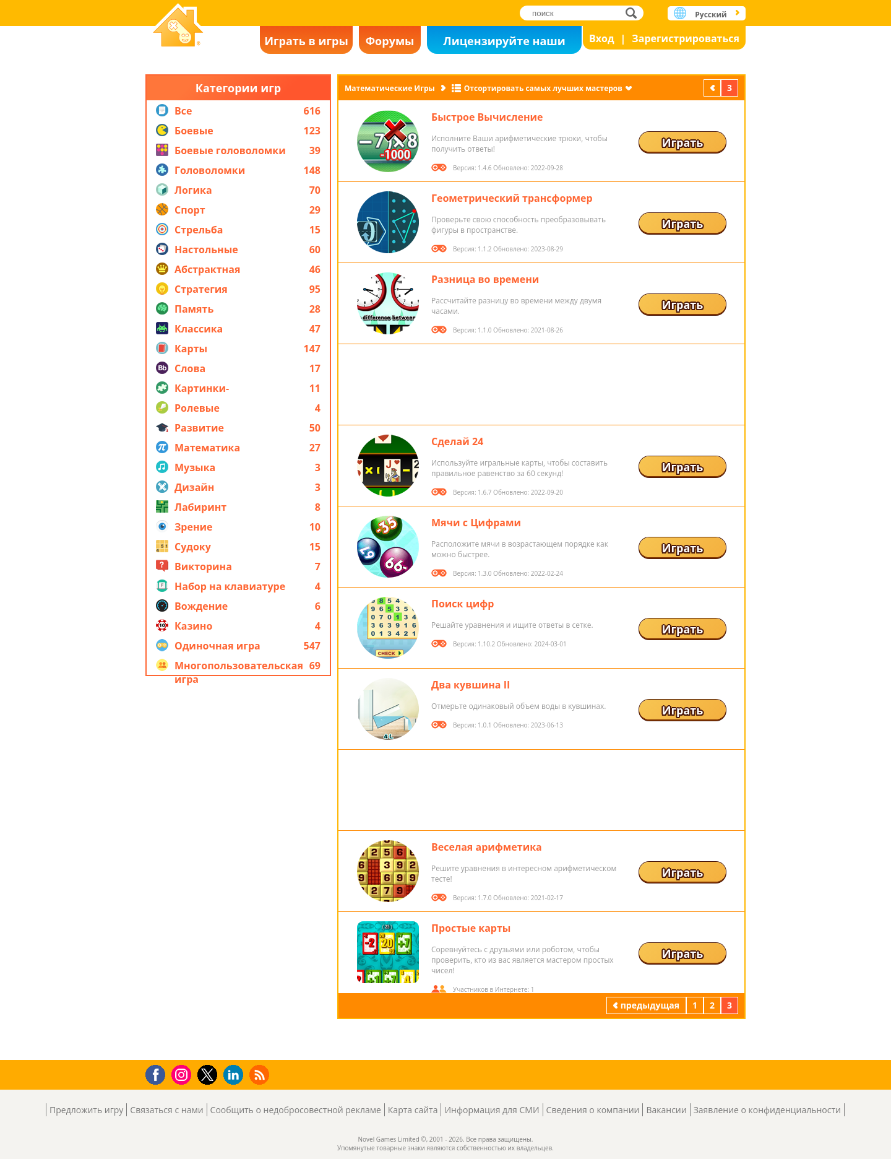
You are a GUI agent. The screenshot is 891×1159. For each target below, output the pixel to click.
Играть (683, 142)
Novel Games (178, 26)
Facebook (158, 1073)
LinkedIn (235, 1075)
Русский (710, 14)
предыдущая (713, 87)
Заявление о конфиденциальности (767, 1110)
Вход (601, 38)
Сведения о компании (593, 1110)
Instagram (183, 1074)
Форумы (390, 40)
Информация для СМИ (491, 1110)
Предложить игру (86, 1110)
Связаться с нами (166, 1110)
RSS (260, 1074)
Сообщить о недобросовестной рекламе (295, 1110)
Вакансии (666, 1110)
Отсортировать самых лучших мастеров (543, 88)
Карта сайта (413, 1110)
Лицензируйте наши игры (504, 43)
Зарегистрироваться (685, 38)
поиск (635, 12)
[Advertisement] (238, 868)
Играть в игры (306, 40)
